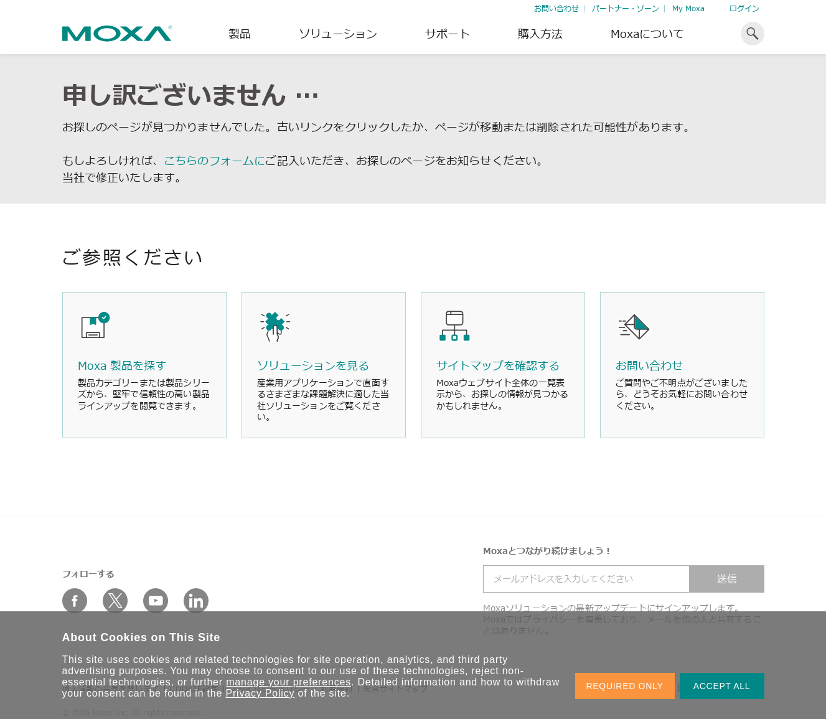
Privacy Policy (260, 693)
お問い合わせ (556, 8)
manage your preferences (288, 682)
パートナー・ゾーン (625, 8)
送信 (727, 579)
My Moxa (688, 8)
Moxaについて (647, 33)
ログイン (744, 8)
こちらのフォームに (214, 160)
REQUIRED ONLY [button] (625, 686)
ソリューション (338, 33)
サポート (447, 33)
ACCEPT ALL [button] (722, 686)
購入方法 (540, 33)
